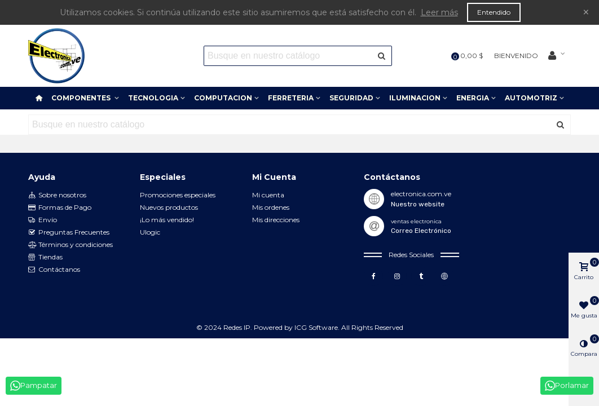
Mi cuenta (268, 195)
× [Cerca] (586, 12)
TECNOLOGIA (153, 98)
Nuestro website (417, 204)
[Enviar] (381, 55)
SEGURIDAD (351, 98)
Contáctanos (54, 269)
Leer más (439, 12)
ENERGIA (472, 98)
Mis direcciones (276, 219)
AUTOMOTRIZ (531, 98)
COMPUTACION (223, 98)
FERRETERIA (291, 98)
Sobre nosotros (57, 195)
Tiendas (45, 257)
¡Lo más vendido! (167, 219)
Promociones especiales (177, 195)
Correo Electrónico (421, 231)
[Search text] (288, 55)
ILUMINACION (415, 98)
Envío (42, 220)
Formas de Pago (59, 207)
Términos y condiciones (70, 245)
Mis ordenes (270, 207)
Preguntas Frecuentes (68, 232)
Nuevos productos (169, 207)
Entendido (493, 12)
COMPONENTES (81, 98)
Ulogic (150, 232)
